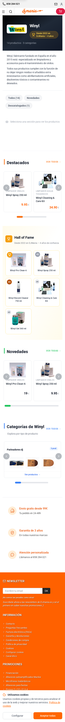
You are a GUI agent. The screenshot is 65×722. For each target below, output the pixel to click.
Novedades (33, 98)
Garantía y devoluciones (17, 636)
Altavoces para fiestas (17, 685)
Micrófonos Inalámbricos (18, 681)
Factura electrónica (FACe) (19, 632)
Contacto (10, 623)
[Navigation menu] (3, 11)
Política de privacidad (16, 644)
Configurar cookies (15, 652)
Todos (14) (14, 98)
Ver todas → (53, 351)
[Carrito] (60, 11)
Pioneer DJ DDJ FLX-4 (17, 689)
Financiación (12, 673)
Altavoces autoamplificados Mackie (23, 677)
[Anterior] (6, 188)
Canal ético (11, 656)
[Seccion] (20, 217)
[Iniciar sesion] (61, 4)
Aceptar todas (47, 715)
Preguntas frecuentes (16, 627)
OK (46, 590)
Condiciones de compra (17, 640)
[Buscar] (10, 11)
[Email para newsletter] (22, 591)
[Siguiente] (58, 188)
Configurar (17, 715)
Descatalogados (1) (19, 105)
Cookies (10, 648)
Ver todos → (53, 162)
